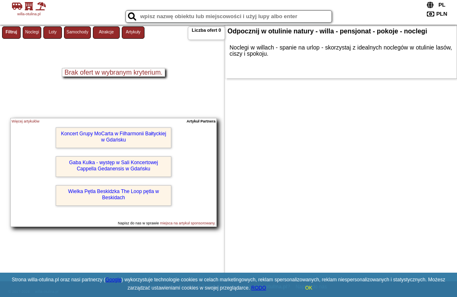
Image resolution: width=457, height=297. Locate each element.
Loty (53, 32)
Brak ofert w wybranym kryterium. (113, 72)
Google (113, 280)
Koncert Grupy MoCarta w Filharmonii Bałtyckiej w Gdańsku (113, 136)
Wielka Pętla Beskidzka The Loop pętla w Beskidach (113, 194)
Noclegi (32, 32)
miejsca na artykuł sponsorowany (187, 223)
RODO (258, 288)
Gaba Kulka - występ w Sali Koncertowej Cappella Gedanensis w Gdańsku (113, 165)
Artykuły (133, 32)
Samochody (77, 32)
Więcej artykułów (26, 121)
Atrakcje (106, 32)
